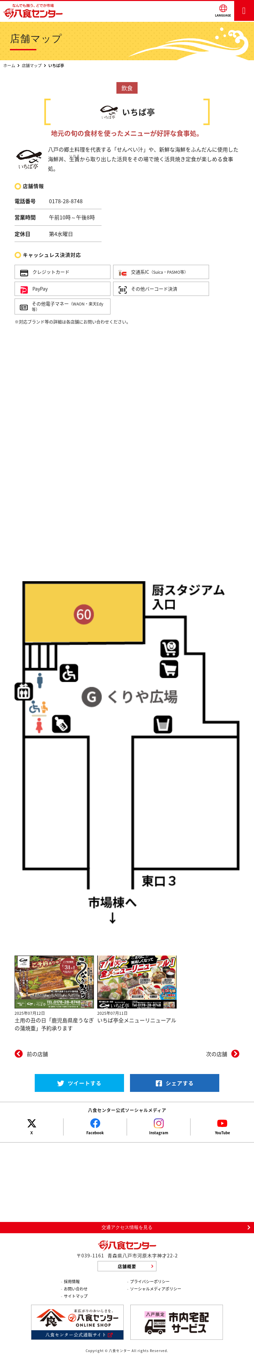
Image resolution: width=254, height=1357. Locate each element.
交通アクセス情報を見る (127, 1227)
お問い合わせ (76, 1289)
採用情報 (72, 1282)
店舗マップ (32, 66)
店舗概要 (127, 1266)
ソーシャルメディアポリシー (155, 1289)
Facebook (95, 1133)
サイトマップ (76, 1296)
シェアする (175, 1083)
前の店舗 (37, 1054)
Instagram (158, 1133)
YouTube (222, 1133)
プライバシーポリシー (150, 1282)
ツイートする (79, 1083)
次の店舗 (216, 1054)
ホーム (9, 66)
